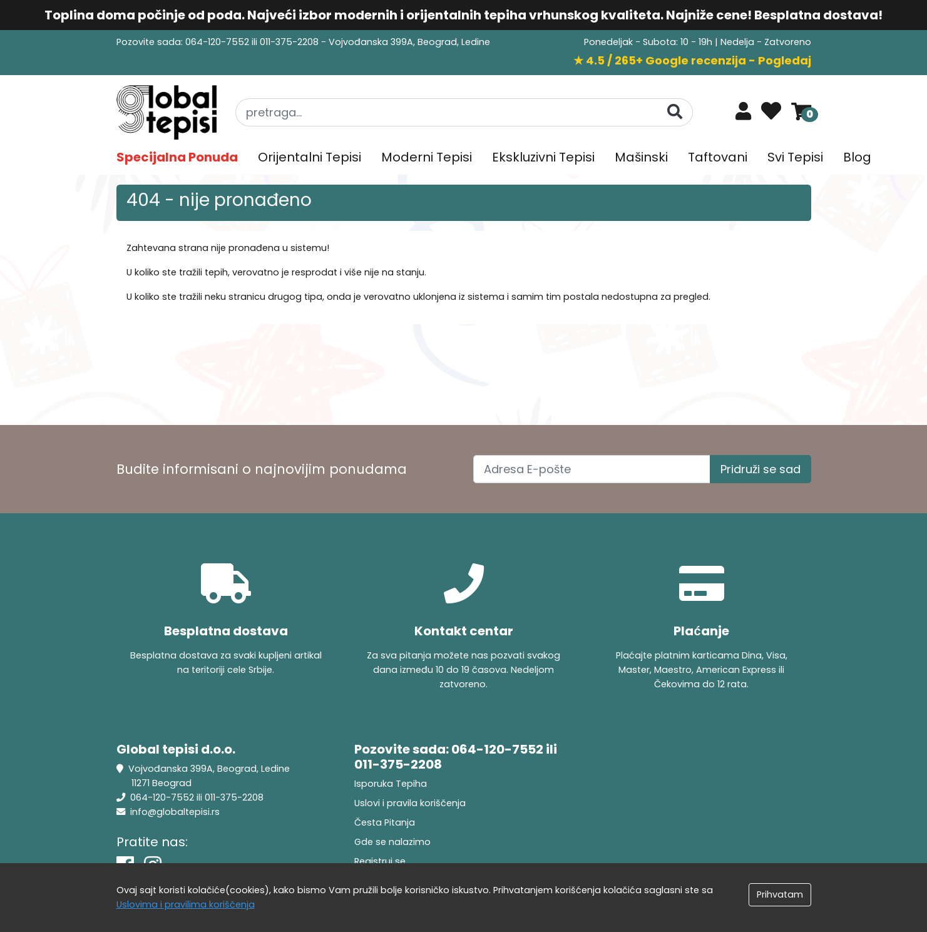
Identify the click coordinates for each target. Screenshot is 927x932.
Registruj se (380, 861)
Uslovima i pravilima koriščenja (185, 904)
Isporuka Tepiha (390, 783)
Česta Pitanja (384, 822)
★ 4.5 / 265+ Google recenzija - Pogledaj (692, 60)
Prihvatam (780, 894)
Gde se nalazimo (392, 842)
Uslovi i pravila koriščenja (410, 803)
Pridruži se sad (760, 469)
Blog (857, 157)
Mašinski (641, 157)
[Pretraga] (674, 111)
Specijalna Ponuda (177, 157)
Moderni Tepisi (426, 157)
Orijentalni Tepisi (309, 157)
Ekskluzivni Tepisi (543, 157)
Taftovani (717, 157)
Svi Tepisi (795, 157)
